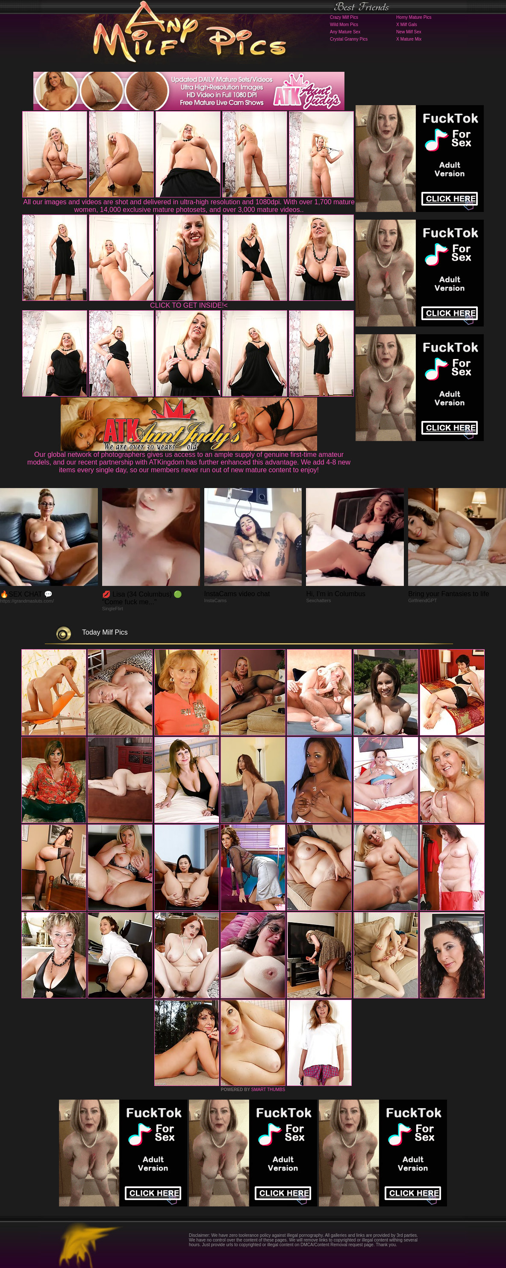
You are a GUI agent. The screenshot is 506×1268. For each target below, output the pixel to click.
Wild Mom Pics (344, 24)
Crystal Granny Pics (349, 39)
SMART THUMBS (268, 1089)
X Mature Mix (408, 39)
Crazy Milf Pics (344, 17)
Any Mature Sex (345, 31)
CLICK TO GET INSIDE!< (189, 305)
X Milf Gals (406, 24)
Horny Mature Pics (413, 17)
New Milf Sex (408, 31)
